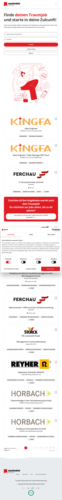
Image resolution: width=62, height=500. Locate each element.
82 (53, 450)
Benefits (31, 53)
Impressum (25, 474)
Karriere (18, 474)
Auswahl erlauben (31, 269)
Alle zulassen (50, 269)
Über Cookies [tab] (51, 234)
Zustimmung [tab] (10, 234)
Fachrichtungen (31, 49)
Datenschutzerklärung (40, 474)
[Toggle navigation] (56, 4)
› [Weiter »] (56, 450)
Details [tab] (31, 234)
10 (53, 448)
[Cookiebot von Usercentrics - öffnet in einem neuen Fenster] (53, 230)
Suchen (31, 44)
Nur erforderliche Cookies (11, 269)
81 (50, 450)
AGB (32, 474)
